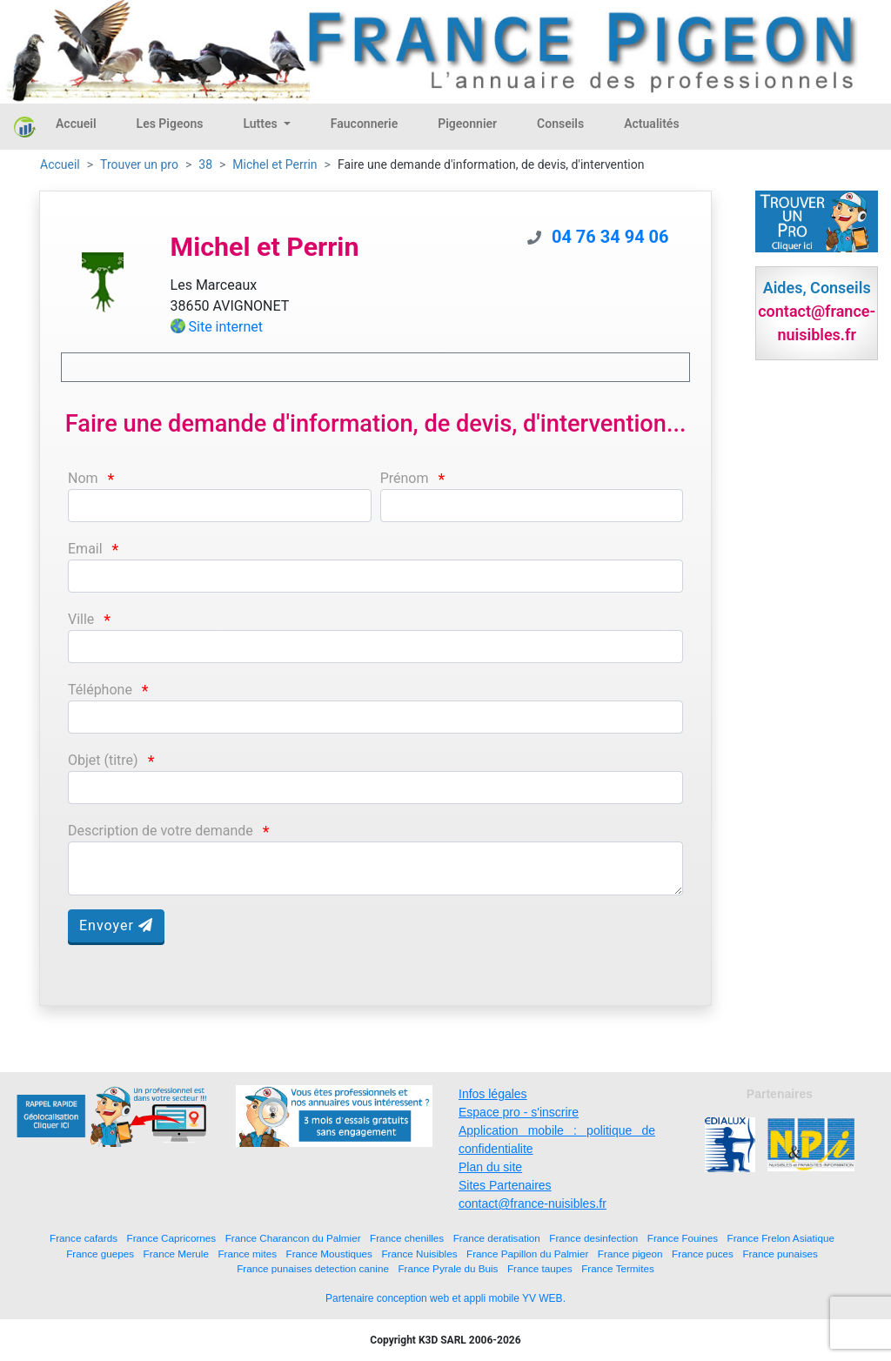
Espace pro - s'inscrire (519, 1112)
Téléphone (100, 689)
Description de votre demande (160, 830)
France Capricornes (172, 1238)
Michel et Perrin (274, 164)
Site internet (226, 326)
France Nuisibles (419, 1253)
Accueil (76, 124)
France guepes (100, 1253)
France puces (703, 1253)
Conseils (560, 124)
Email (85, 548)
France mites (247, 1253)
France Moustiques (329, 1253)
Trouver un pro (139, 164)
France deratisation (496, 1238)
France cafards (83, 1238)
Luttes (261, 124)
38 (205, 164)
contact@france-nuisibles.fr (532, 1203)
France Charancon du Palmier (293, 1238)
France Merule (176, 1253)
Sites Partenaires (505, 1185)
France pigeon (630, 1253)
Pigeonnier (467, 124)
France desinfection (593, 1238)
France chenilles (407, 1238)
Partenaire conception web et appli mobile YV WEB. (445, 1298)
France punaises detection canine (313, 1268)
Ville (81, 619)
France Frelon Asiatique (780, 1238)
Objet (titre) (103, 760)
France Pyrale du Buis (448, 1268)
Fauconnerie (364, 124)
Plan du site (490, 1167)
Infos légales (493, 1094)
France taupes (540, 1268)
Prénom (404, 478)
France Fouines (682, 1238)
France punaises (779, 1253)
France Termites (617, 1268)
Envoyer (116, 925)
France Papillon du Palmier (527, 1253)
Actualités (651, 124)
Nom (83, 478)
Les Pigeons (170, 124)
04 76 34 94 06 (610, 236)
